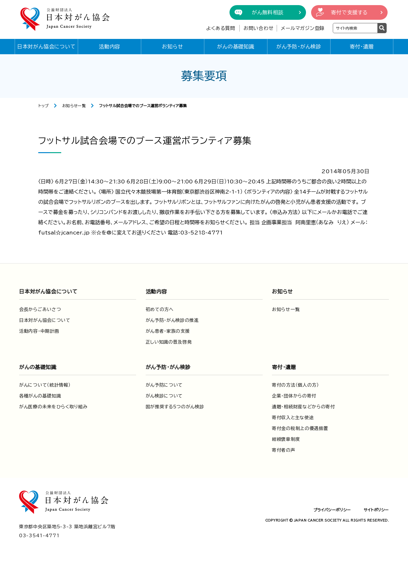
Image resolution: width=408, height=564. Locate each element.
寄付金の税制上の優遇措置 (300, 428)
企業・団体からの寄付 (294, 396)
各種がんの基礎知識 (40, 396)
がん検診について (164, 396)
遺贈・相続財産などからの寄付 (303, 406)
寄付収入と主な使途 (293, 417)
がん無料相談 (268, 12)
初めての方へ (160, 309)
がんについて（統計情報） (44, 385)
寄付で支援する (349, 12)
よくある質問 (220, 28)
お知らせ (172, 46)
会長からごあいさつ (40, 309)
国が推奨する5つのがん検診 (175, 406)
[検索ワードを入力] (355, 28)
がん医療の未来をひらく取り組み (53, 406)
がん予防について (164, 385)
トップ (43, 106)
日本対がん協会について (46, 46)
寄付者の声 (283, 450)
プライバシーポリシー (332, 510)
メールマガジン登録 (302, 28)
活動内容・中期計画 (39, 331)
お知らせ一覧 (74, 106)
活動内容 (109, 46)
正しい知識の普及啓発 (169, 342)
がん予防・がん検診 (298, 46)
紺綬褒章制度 (286, 439)
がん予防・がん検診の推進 (172, 320)
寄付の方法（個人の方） (295, 385)
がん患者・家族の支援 (168, 331)
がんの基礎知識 (235, 46)
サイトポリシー (376, 510)
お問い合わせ (259, 28)
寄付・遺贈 (362, 46)
